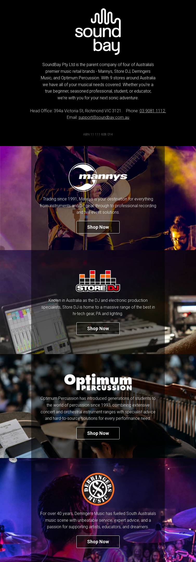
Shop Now (98, 227)
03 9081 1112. (153, 110)
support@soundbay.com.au (104, 117)
